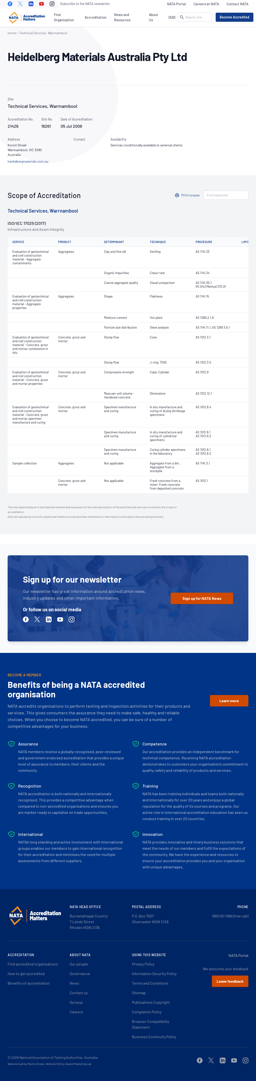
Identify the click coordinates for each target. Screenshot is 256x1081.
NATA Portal (176, 4)
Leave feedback (230, 981)
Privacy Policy (143, 964)
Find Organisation (64, 17)
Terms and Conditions (150, 983)
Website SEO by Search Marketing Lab (68, 1063)
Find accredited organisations (33, 964)
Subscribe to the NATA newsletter (85, 4)
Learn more (229, 700)
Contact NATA (237, 4)
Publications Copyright (151, 1002)
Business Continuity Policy (154, 1036)
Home (12, 33)
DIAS (172, 17)
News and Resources (122, 17)
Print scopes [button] (190, 195)
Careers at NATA (206, 4)
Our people (79, 964)
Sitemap (139, 992)
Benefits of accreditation (29, 983)
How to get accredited (26, 973)
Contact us (79, 992)
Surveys (76, 1002)
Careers (76, 1011)
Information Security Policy (154, 973)
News (74, 983)
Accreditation (95, 17)
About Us (153, 17)
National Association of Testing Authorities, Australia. (58, 1057)
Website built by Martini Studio (26, 1063)
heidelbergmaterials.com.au (28, 161)
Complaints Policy (147, 1011)
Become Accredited (234, 17)
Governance (80, 973)
